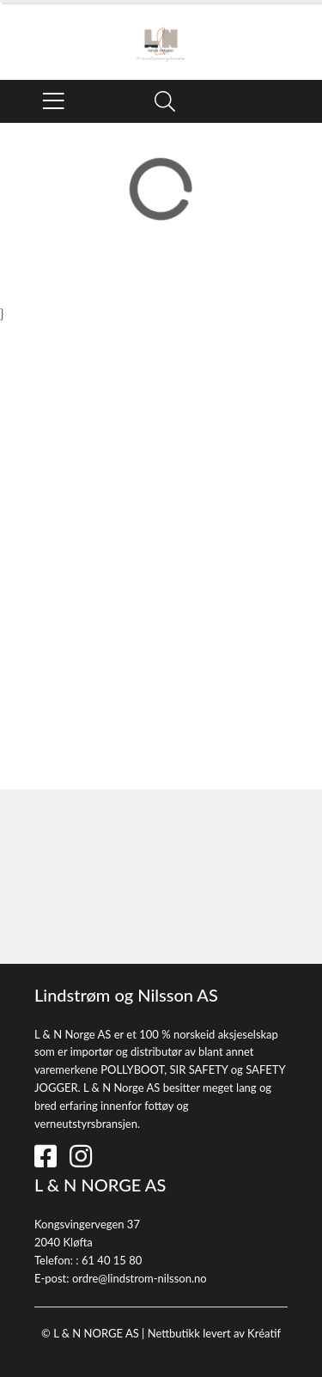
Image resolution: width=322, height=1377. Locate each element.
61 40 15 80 (112, 1260)
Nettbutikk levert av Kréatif (214, 1333)
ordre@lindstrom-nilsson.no (139, 1278)
